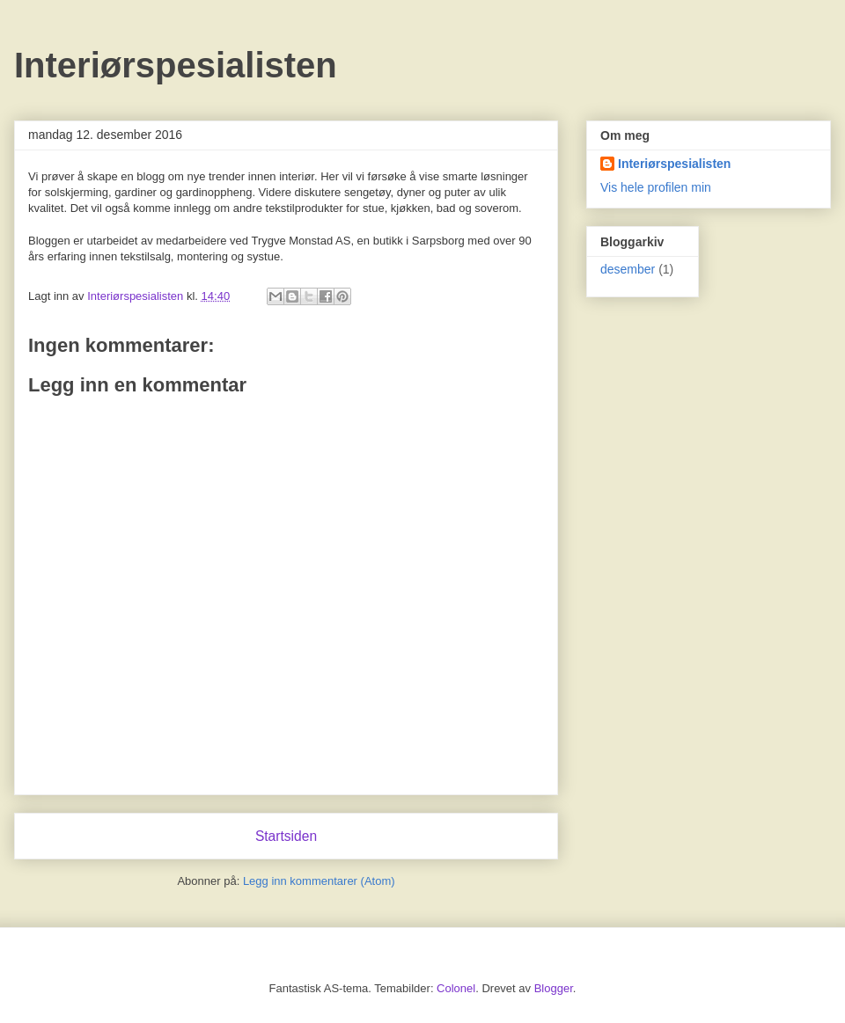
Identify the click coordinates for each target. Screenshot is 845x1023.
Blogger (553, 988)
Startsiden (286, 836)
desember (627, 269)
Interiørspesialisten (175, 65)
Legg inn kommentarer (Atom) (319, 881)
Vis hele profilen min (655, 187)
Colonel (456, 988)
